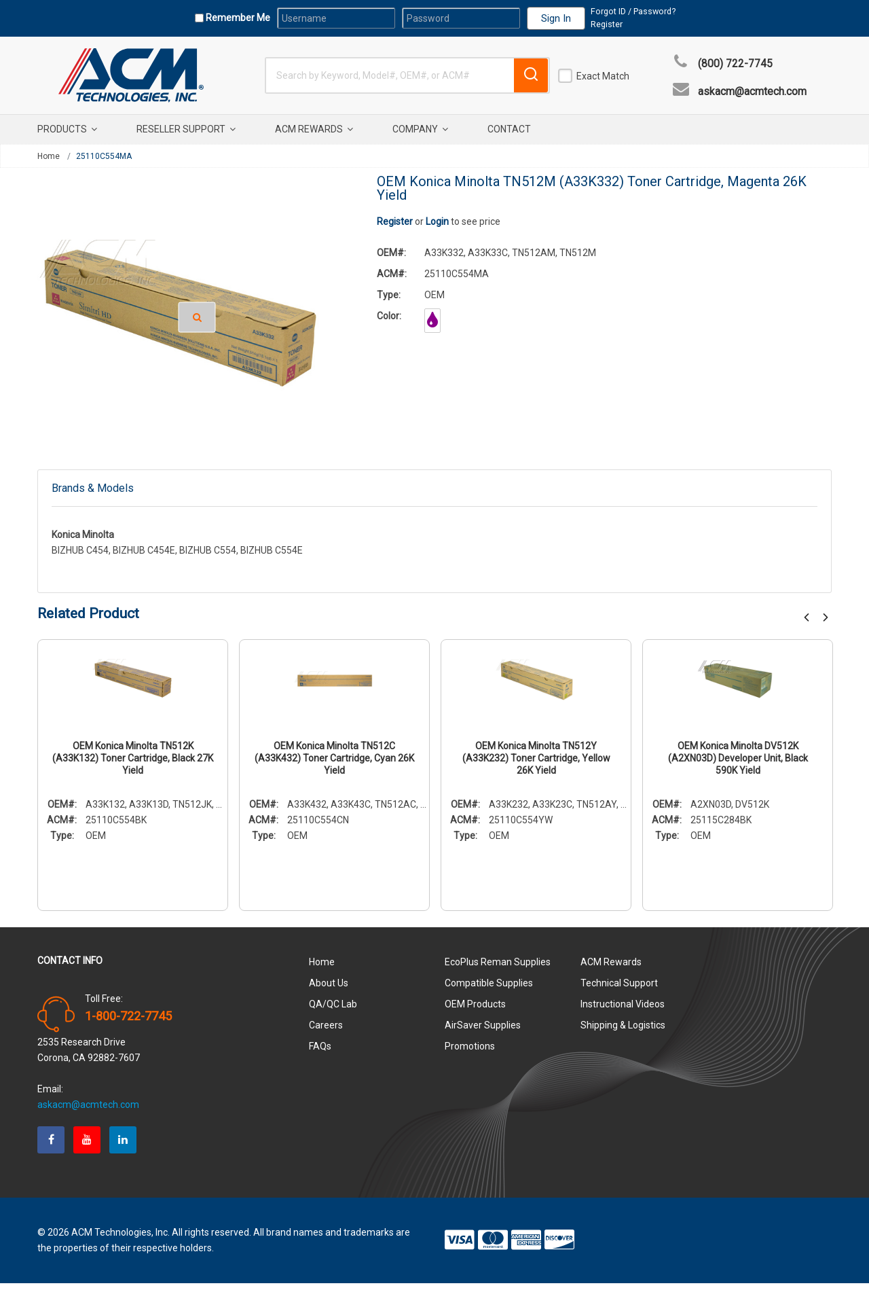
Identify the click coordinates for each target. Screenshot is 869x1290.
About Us (328, 989)
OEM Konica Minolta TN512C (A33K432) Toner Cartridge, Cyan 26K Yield (334, 765)
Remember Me (237, 17)
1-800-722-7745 (128, 1023)
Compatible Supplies (489, 989)
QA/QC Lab (333, 1010)
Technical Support (619, 989)
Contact (509, 129)
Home (48, 156)
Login (437, 221)
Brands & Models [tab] (93, 491)
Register (607, 24)
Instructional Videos (622, 1010)
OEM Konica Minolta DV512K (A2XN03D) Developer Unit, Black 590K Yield (738, 765)
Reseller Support (186, 129)
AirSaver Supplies (483, 1031)
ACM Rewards (314, 129)
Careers (326, 1031)
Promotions (470, 1052)
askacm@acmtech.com (752, 92)
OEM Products (475, 1010)
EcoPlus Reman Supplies (498, 968)
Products (67, 129)
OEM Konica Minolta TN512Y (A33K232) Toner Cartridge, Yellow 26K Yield (536, 765)
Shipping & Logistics (622, 1031)
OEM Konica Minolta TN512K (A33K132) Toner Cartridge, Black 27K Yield (132, 765)
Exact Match (602, 76)
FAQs (320, 1052)
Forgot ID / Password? (633, 11)
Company (420, 129)
